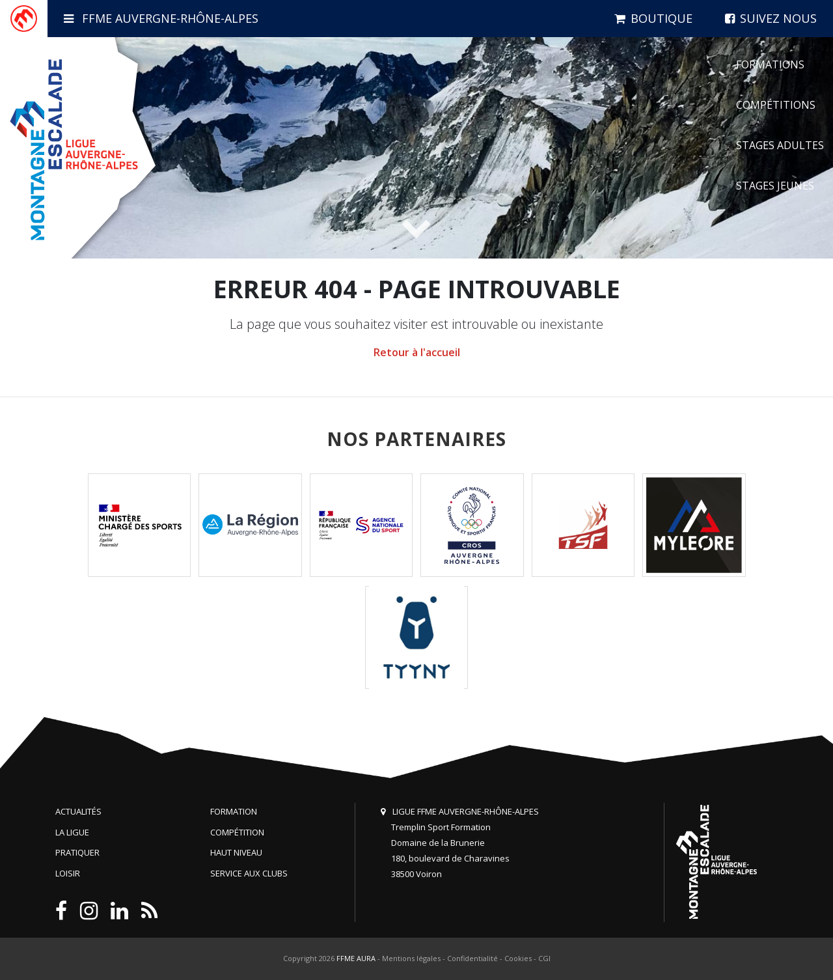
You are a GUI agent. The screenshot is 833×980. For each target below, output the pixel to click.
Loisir (67, 873)
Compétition (237, 832)
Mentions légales (411, 958)
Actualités (78, 811)
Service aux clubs (249, 873)
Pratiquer (77, 852)
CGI (544, 958)
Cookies (518, 958)
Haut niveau (236, 852)
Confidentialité (472, 958)
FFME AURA (356, 958)
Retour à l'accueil (417, 352)
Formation (233, 811)
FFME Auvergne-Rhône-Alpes (161, 18)
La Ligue (72, 832)
